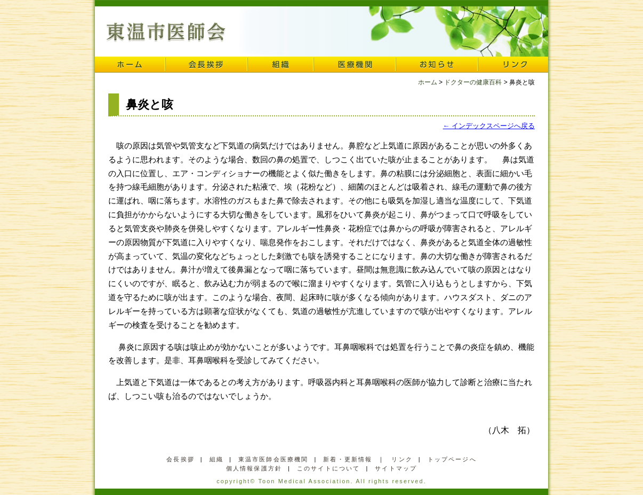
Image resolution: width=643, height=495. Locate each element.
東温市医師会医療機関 (273, 459)
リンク (513, 65)
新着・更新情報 (347, 459)
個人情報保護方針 (254, 468)
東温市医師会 (166, 32)
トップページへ (452, 459)
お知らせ (437, 65)
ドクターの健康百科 (473, 82)
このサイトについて (328, 468)
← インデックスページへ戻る (489, 126)
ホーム (130, 65)
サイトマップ (396, 468)
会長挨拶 (206, 65)
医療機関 (355, 65)
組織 (280, 65)
